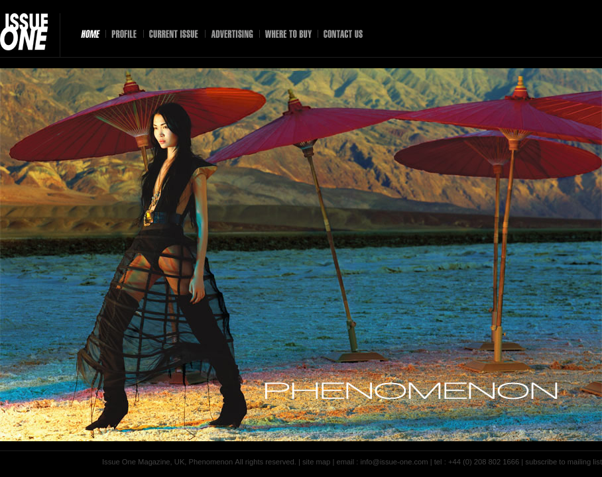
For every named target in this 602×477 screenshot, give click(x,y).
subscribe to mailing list (563, 462)
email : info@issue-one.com (382, 462)
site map (316, 462)
